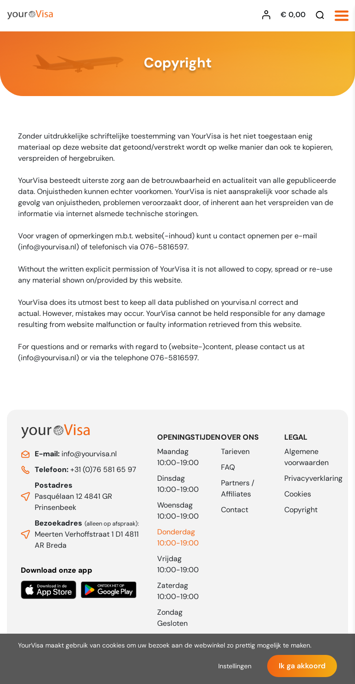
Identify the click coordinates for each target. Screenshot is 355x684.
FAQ (228, 467)
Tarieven (235, 451)
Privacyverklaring (313, 478)
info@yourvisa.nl (76, 454)
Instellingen (234, 666)
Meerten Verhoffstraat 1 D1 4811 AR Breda (87, 534)
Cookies (297, 494)
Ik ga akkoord (302, 666)
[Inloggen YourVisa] (268, 15)
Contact (234, 510)
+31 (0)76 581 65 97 (85, 469)
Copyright (301, 510)
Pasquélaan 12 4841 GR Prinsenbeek (73, 496)
